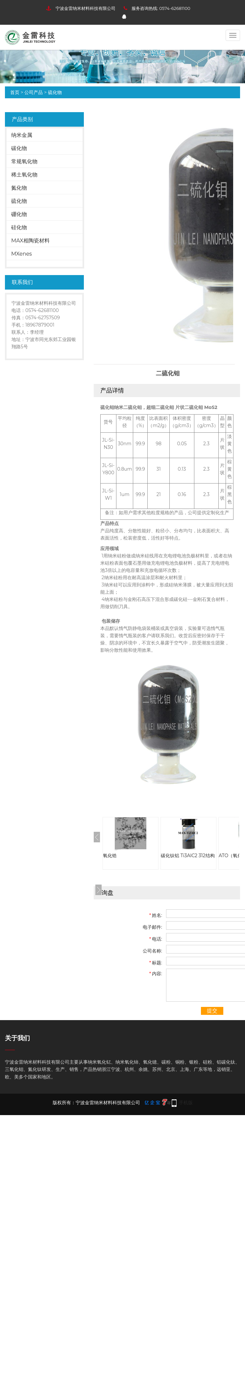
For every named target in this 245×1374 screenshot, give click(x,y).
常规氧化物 (24, 161)
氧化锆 (110, 856)
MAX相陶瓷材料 (30, 240)
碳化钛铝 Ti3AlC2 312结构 (188, 856)
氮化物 (19, 188)
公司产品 (33, 92)
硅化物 (19, 227)
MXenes (21, 254)
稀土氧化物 (24, 175)
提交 (212, 1011)
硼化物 (19, 214)
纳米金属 (21, 135)
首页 (14, 92)
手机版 (186, 1103)
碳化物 (19, 148)
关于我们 (17, 1038)
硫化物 (55, 92)
